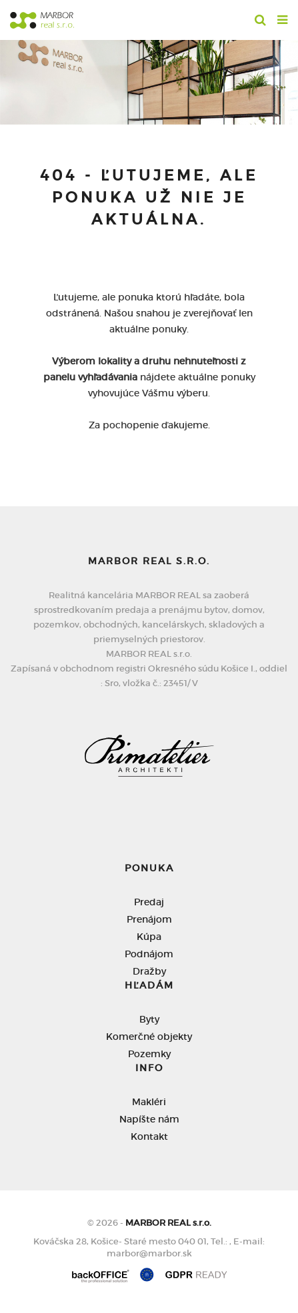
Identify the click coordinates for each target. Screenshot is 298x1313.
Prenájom (149, 919)
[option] (149, 79)
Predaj (149, 902)
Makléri (149, 1102)
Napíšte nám (149, 1119)
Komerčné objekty (149, 1037)
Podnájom (149, 954)
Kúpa (149, 937)
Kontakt (149, 1136)
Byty (149, 1019)
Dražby (149, 971)
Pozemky (149, 1054)
